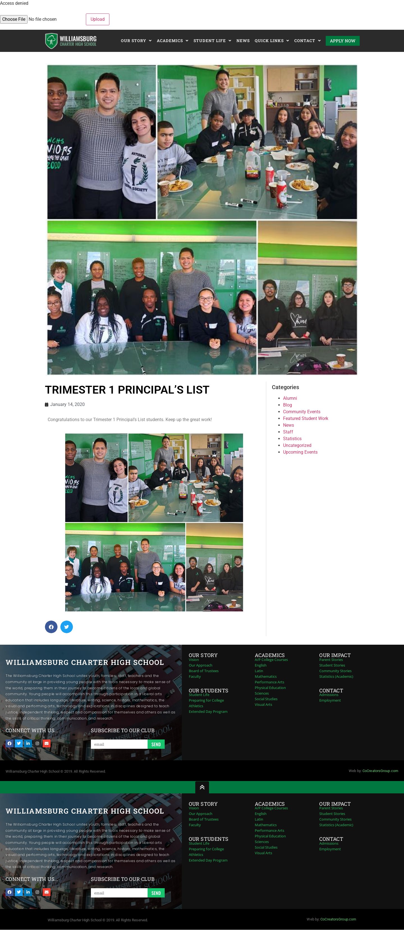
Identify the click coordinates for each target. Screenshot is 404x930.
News (243, 40)
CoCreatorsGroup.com (380, 771)
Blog (287, 405)
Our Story (136, 40)
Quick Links (272, 40)
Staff (288, 432)
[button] (51, 627)
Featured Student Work (305, 418)
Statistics (292, 438)
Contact (307, 40)
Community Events (301, 411)
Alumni (290, 398)
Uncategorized (297, 445)
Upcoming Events (300, 452)
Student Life (212, 40)
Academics (173, 40)
